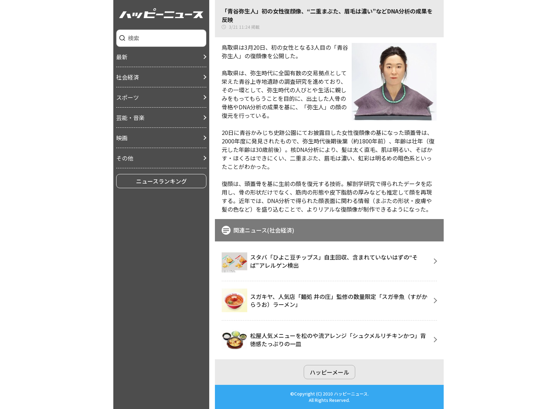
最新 (122, 57)
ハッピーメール (329, 372)
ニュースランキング (161, 181)
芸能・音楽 (130, 117)
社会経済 (127, 77)
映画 (122, 137)
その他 (124, 158)
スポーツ (127, 97)
